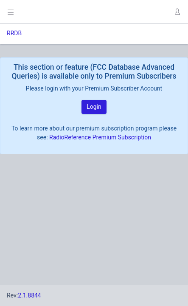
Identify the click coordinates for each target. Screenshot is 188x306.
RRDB (14, 33)
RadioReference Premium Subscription (100, 137)
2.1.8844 (29, 295)
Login (94, 106)
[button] (177, 12)
